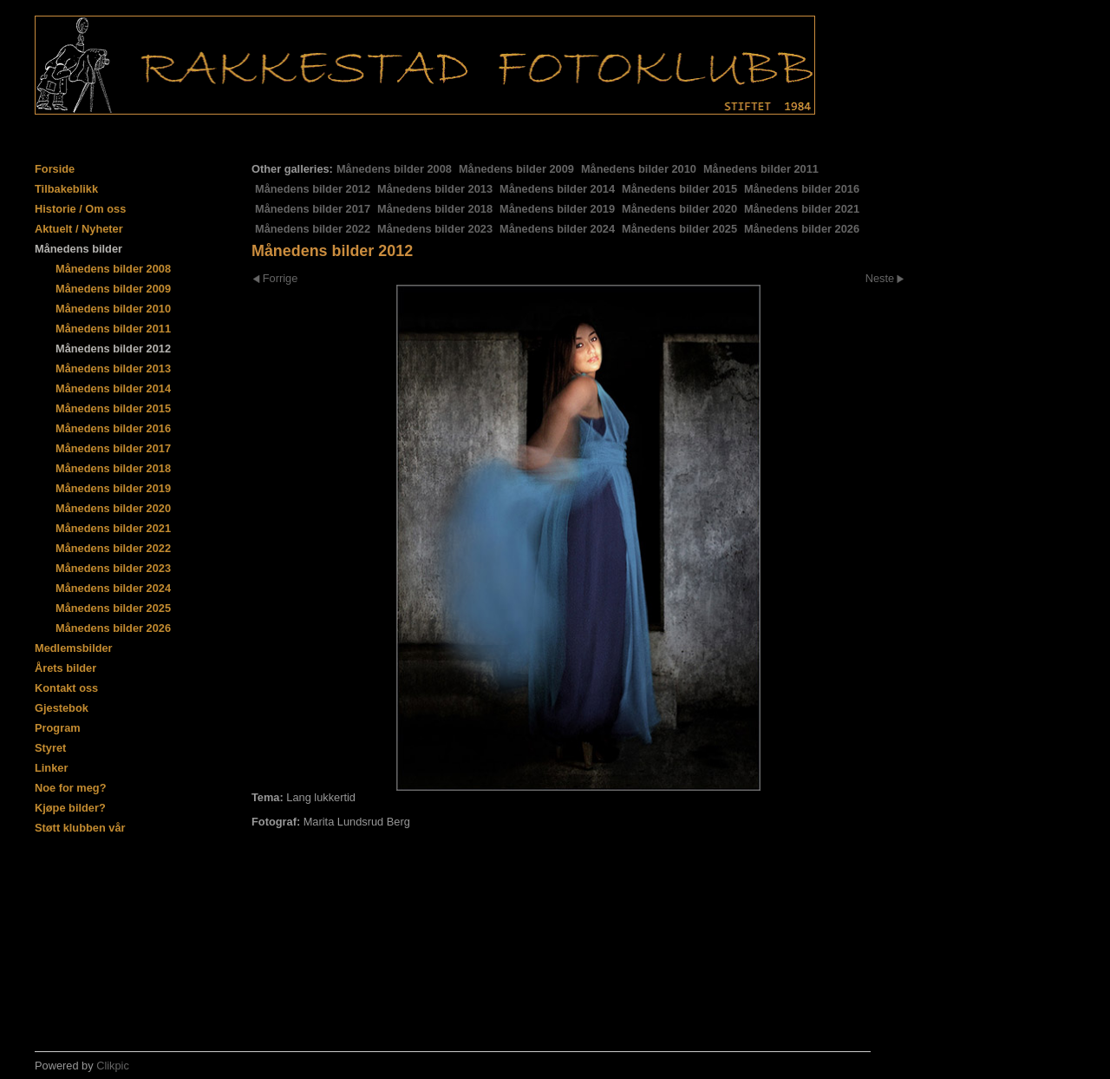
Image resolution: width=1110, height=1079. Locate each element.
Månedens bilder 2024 (557, 228)
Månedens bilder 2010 (638, 168)
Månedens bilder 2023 (435, 228)
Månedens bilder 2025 (679, 228)
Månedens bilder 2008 (394, 168)
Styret (50, 747)
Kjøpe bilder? (70, 807)
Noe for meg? (70, 787)
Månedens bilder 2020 (679, 208)
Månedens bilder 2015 (679, 188)
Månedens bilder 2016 (801, 188)
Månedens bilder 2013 (435, 188)
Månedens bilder (78, 248)
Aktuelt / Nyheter (79, 228)
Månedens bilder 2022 (312, 228)
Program (58, 727)
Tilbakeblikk (66, 188)
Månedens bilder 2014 (557, 188)
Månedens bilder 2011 (761, 168)
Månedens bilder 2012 (312, 188)
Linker (51, 767)
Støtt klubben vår (80, 827)
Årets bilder (65, 667)
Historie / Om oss (80, 208)
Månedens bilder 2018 (435, 208)
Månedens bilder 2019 (557, 208)
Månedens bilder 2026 (801, 228)
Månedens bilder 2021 (801, 208)
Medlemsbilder (74, 648)
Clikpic (112, 1065)
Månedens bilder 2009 (516, 168)
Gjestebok (61, 707)
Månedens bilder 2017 (312, 208)
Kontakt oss (66, 687)
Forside (55, 168)
